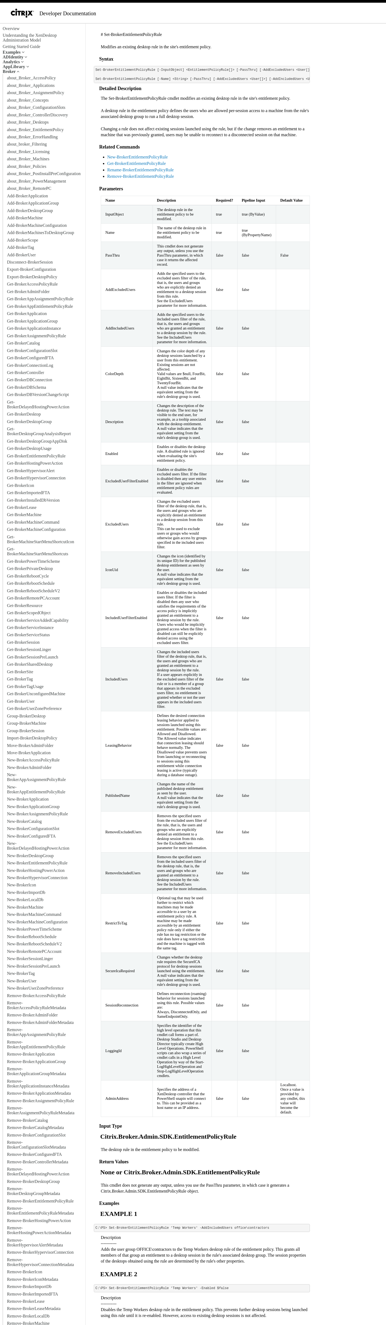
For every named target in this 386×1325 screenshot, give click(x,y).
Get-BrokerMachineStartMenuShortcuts (37, 551)
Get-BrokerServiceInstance (30, 627)
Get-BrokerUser (21, 701)
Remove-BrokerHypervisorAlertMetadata (35, 1242)
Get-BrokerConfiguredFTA (30, 358)
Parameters (111, 188)
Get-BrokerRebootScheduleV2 (33, 591)
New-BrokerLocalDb (25, 899)
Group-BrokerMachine (26, 723)
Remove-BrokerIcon (24, 1272)
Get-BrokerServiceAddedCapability (38, 620)
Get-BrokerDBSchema (26, 387)
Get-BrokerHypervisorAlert (31, 470)
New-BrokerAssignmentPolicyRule (37, 814)
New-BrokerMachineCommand (34, 914)
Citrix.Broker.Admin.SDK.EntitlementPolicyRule (168, 1136)
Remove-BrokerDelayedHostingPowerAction (38, 1171)
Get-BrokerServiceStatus (28, 634)
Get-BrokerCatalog (23, 343)
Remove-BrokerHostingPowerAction (39, 1220)
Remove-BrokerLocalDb (28, 1316)
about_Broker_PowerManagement (36, 181)
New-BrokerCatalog (24, 821)
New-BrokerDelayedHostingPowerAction (38, 845)
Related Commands (119, 147)
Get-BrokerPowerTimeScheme (33, 561)
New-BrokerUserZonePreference (35, 988)
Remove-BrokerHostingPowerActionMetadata (39, 1230)
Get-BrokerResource (24, 605)
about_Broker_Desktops (28, 122)
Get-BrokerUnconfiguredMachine (36, 693)
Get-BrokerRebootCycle (28, 576)
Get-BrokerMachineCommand (33, 522)
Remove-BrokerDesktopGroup (33, 1181)
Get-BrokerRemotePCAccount (33, 598)
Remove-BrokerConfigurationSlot (36, 1135)
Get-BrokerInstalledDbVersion (33, 500)
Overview (11, 28)
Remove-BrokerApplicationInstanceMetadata (38, 1083)
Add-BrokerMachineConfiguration (37, 225)
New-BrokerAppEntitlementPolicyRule (36, 789)
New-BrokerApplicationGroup (33, 806)
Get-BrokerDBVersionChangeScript (38, 394)
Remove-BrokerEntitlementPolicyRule (40, 1201)
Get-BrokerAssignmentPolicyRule (36, 336)
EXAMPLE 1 (118, 1213)
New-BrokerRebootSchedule (32, 936)
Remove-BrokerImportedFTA (32, 1294)
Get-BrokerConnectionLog (30, 365)
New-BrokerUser (21, 981)
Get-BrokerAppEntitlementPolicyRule (40, 306)
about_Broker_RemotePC (29, 188)
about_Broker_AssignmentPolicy (35, 92)
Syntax (106, 59)
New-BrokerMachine (25, 907)
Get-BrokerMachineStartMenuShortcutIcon (40, 539)
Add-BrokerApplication (27, 196)
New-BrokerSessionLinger (30, 958)
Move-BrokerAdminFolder (30, 745)
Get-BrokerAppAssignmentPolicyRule (40, 299)
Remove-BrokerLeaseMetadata (34, 1308)
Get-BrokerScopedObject (29, 612)
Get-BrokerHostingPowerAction (35, 463)
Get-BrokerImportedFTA (28, 492)
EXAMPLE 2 (118, 1274)
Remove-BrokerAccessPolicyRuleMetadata (36, 1005)
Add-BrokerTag (20, 247)
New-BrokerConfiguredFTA (31, 836)
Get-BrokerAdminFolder (28, 291)
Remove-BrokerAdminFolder (32, 1015)
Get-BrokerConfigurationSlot (32, 350)
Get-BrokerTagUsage (25, 686)
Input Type (110, 1126)
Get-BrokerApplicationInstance (34, 328)
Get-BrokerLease (21, 507)
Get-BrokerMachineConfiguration (36, 529)
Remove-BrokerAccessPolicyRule (36, 995)
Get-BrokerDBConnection (29, 379)
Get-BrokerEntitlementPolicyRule (36, 456)
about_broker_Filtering (27, 144)
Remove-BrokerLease (25, 1301)
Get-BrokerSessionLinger (29, 649)
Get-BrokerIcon (20, 485)
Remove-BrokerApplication (31, 1054)
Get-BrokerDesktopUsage (29, 448)
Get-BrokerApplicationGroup (32, 321)
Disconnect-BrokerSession (30, 262)
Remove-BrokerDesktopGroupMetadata (33, 1191)
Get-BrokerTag (20, 679)
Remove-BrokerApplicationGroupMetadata (36, 1071)
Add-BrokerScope (22, 240)
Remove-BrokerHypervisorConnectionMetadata (40, 1262)
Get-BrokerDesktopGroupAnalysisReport (39, 431)
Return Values (114, 1161)
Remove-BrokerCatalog (27, 1120)
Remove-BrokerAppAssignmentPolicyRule (36, 1032)
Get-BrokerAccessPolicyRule (32, 284)
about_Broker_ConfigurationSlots (36, 107)
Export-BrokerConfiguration (31, 269)
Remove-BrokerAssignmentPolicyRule (40, 1100)
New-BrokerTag (21, 973)
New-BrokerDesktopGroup (30, 855)
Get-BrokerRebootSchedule (31, 583)
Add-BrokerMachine (25, 218)
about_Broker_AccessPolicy (31, 78)
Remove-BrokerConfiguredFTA (34, 1154)
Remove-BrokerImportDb (29, 1286)
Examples (109, 1203)
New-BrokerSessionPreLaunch (33, 966)
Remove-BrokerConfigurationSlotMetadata (36, 1144)
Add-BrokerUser (21, 255)
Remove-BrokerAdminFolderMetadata (40, 1022)
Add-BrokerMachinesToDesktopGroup (40, 232)
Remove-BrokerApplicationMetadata (39, 1093)
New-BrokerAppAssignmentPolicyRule (36, 777)
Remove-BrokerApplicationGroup (36, 1061)
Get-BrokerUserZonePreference (34, 708)
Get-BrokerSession (23, 642)
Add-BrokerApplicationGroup (33, 203)
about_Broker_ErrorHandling (32, 137)
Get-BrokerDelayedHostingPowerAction (38, 404)
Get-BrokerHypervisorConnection (36, 478)
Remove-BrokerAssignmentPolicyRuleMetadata (41, 1110)
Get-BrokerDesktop (24, 414)
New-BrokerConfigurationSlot (33, 828)
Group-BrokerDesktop (26, 716)
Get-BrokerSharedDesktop (30, 664)
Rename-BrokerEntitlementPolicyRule (140, 170)
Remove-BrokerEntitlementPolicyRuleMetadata (40, 1210)
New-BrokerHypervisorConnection (37, 877)
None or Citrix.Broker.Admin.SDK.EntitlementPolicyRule (180, 1172)
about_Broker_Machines (28, 159)
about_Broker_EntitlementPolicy (35, 129)
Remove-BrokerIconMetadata (32, 1279)
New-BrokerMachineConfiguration (37, 922)
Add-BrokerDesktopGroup (30, 210)
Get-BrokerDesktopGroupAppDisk (37, 441)
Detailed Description (120, 88)
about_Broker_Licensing (28, 151)
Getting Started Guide (21, 46)
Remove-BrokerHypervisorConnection (40, 1252)
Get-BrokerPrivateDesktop (30, 568)
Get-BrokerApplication (27, 313)
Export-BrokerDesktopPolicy (32, 277)
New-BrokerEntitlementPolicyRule (37, 863)
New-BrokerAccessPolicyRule (33, 760)
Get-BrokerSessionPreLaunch (32, 657)
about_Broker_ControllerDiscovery (37, 115)
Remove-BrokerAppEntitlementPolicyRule (36, 1044)
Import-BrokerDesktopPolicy (32, 738)
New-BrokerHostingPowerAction (36, 870)
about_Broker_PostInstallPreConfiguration (44, 173)
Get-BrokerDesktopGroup (29, 421)
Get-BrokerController (25, 372)
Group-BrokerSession (25, 730)
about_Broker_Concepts (28, 100)
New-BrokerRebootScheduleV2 (34, 944)
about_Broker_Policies (26, 166)
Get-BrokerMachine (24, 514)
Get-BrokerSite (20, 671)
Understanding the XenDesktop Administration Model (30, 37)
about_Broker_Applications (31, 85)
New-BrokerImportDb (26, 892)
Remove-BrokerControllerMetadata (37, 1162)
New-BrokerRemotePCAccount (34, 951)
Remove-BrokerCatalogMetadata (35, 1127)
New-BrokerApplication (28, 799)
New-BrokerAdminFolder (29, 767)
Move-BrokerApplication (29, 752)
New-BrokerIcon (21, 885)
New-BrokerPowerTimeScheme (34, 929)
